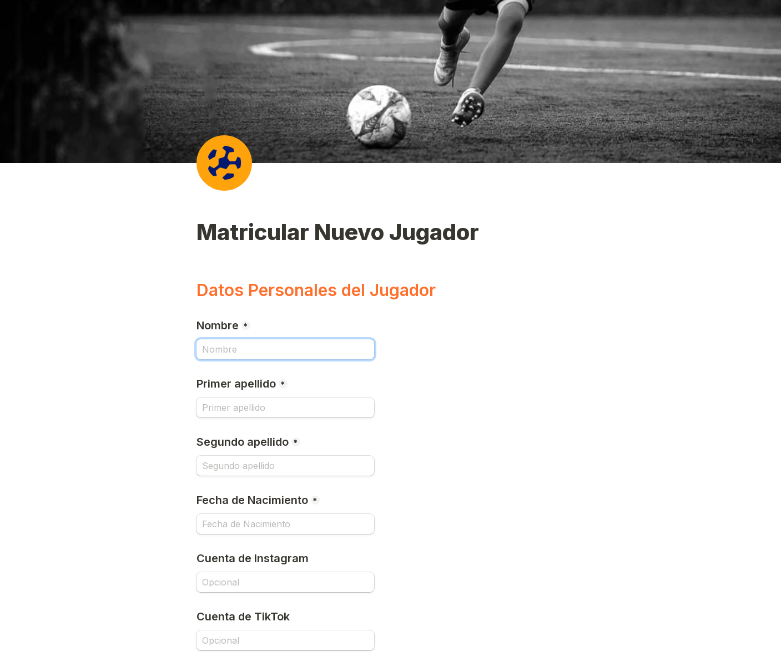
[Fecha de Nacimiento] (285, 524)
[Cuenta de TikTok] (285, 640)
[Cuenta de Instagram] (285, 582)
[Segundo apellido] (285, 466)
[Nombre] (285, 349)
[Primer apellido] (285, 407)
